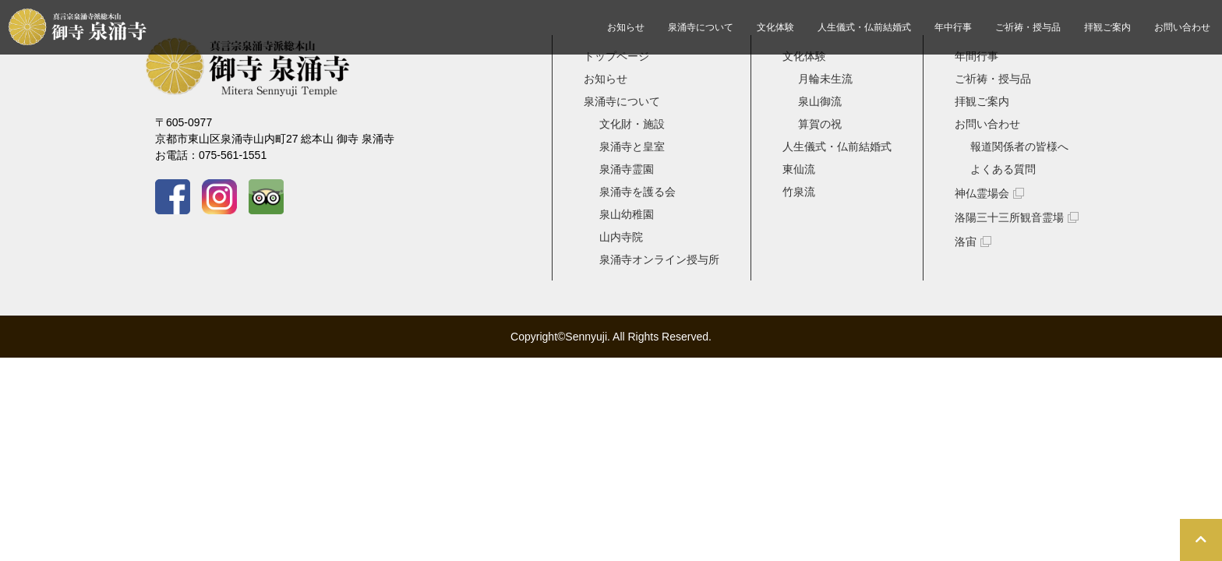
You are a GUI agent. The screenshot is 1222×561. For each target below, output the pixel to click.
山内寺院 (621, 237)
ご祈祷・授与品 (1028, 27)
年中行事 (953, 27)
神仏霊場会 (982, 193)
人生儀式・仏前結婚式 (864, 27)
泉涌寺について (700, 27)
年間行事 (976, 56)
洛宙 (966, 241)
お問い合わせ (1182, 27)
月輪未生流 (825, 78)
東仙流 (798, 169)
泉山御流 (820, 101)
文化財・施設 (632, 124)
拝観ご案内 (1107, 27)
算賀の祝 (820, 124)
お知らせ (626, 27)
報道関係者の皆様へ (1019, 146)
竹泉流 (798, 191)
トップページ (616, 56)
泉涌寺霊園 (626, 169)
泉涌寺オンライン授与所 (659, 259)
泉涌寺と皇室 (632, 146)
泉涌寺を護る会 (637, 191)
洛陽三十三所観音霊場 (1009, 217)
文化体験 (775, 27)
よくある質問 (1003, 169)
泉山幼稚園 (626, 214)
